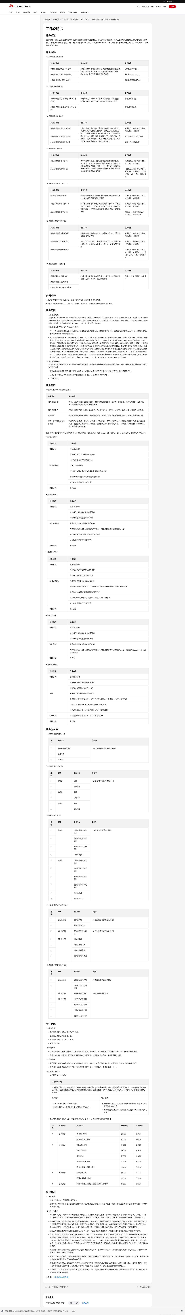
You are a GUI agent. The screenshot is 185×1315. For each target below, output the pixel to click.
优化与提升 (85, 16)
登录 (164, 7)
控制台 (158, 7)
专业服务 (56, 16)
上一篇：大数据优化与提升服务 (56, 1284)
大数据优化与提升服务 (100, 16)
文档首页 (46, 16)
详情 (73, 1311)
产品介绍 (65, 16)
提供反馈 (85, 1300)
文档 (152, 7)
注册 (172, 7)
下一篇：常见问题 (143, 1284)
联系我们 (145, 7)
